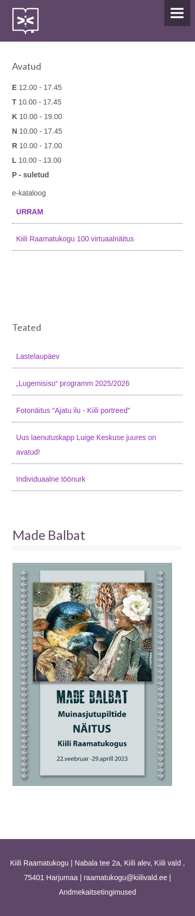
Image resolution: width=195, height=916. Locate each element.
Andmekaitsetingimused (97, 892)
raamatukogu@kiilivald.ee (125, 877)
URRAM (29, 212)
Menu (177, 13)
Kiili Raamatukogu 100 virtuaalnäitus (75, 239)
